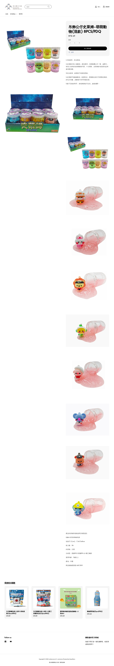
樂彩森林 (62, 662)
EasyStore (72, 659)
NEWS (21, 14)
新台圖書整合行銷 (54, 662)
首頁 (7, 14)
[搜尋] (48, 6)
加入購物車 (87, 48)
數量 (69, 40)
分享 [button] (71, 52)
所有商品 (12, 14)
